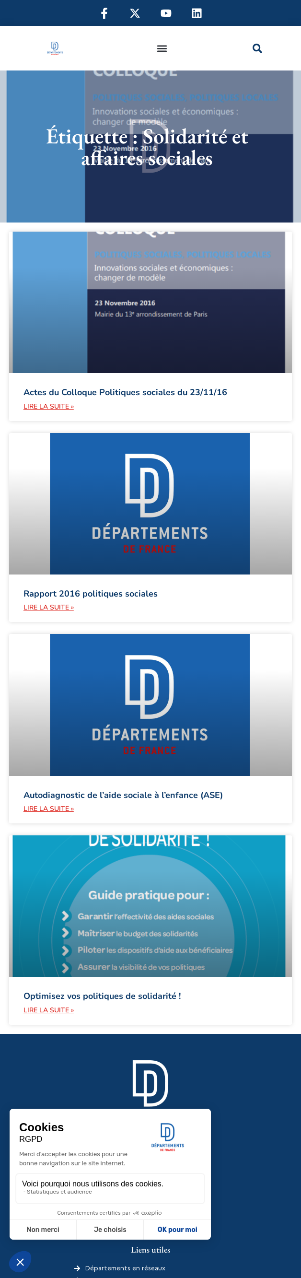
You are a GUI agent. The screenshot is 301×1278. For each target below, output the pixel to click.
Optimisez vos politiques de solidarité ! (102, 996)
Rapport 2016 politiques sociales (90, 593)
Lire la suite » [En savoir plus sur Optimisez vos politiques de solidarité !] (48, 1010)
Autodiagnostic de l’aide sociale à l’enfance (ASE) (123, 795)
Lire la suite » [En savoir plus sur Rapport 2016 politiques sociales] (48, 607)
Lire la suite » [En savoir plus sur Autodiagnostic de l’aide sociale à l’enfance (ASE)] (48, 808)
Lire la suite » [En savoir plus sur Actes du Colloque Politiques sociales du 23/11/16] (48, 406)
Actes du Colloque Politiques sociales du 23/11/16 (125, 392)
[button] (162, 48)
